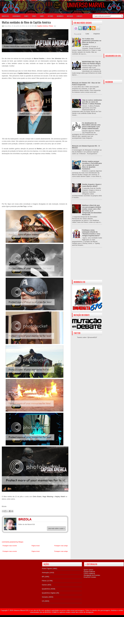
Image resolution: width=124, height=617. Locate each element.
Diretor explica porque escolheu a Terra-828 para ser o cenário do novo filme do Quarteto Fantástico (92, 165)
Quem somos (88, 570)
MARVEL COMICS (51, 612)
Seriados (45, 597)
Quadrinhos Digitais (49, 593)
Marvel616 (5, 16)
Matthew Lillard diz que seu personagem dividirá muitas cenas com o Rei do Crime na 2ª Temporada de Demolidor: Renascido (92, 209)
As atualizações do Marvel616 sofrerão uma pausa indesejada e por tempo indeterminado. (91, 125)
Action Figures (47, 568)
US (43, 601)
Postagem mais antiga (61, 545)
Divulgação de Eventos (92, 575)
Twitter (64, 520)
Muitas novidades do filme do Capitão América (26, 22)
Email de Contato (90, 577)
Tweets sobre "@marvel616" (87, 337)
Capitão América (42, 26)
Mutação (70, 16)
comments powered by (12, 542)
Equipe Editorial (89, 572)
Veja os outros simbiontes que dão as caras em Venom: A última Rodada (92, 102)
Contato (79, 16)
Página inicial (36, 545)
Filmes (51, 26)
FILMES (26, 16)
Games (44, 585)
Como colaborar (89, 573)
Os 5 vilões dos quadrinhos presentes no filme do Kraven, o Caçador (91, 41)
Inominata (60, 16)
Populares (77, 34)
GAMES (42, 16)
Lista (87, 34)
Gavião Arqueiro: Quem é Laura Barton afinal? (91, 185)
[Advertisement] (87, 265)
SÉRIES (34, 16)
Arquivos (96, 34)
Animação (45, 572)
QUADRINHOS (17, 16)
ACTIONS (50, 16)
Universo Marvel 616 (21, 610)
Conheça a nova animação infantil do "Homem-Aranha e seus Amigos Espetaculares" (91, 233)
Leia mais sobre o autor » (56, 528)
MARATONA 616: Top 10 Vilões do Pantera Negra (91, 62)
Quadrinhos (46, 589)
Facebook (59, 520)
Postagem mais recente (10, 545)
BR (43, 577)
